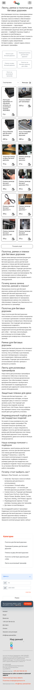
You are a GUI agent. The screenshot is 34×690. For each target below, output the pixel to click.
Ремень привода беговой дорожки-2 (8, 183)
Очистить (28, 592)
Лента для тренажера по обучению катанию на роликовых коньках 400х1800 (8, 105)
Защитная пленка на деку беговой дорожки (9, 158)
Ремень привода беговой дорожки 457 (8, 233)
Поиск (17, 598)
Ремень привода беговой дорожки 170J (24, 183)
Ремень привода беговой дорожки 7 (24, 208)
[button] (17, 577)
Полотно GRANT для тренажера (24, 100)
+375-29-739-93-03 (9, 621)
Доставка (5, 625)
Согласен (27, 604)
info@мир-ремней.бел (9, 635)
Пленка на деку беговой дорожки (9, 64)
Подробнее (17, 605)
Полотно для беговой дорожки (9, 54)
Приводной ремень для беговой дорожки (24, 54)
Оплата (5, 628)
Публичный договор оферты (13, 678)
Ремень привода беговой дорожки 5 (8, 208)
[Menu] (4, 2)
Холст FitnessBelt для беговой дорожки (25, 133)
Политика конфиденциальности (14, 681)
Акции (4, 615)
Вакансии (6, 618)
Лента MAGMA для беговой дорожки (8, 133)
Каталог (5, 611)
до (5, 588)
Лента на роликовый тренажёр (9, 74)
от (5, 583)
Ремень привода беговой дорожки (24, 158)
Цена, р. (6, 576)
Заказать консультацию (10, 632)
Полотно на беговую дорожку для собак (24, 64)
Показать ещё (17, 246)
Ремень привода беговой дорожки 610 (24, 233)
